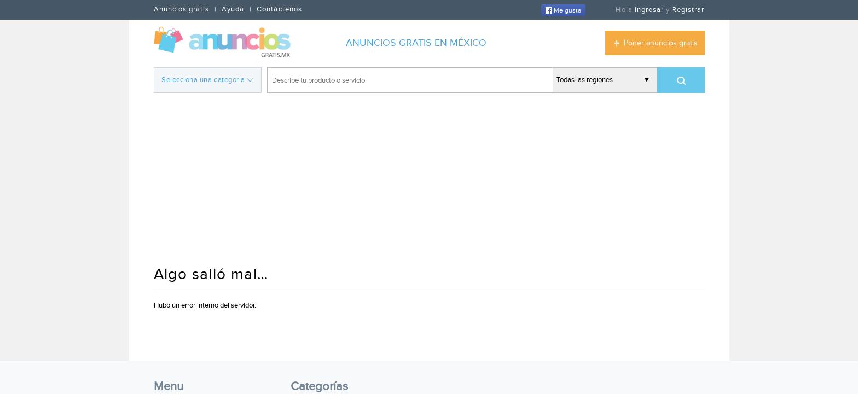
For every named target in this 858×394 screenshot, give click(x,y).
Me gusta (563, 10)
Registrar (688, 9)
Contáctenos (279, 9)
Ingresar (649, 9)
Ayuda (233, 9)
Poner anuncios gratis (661, 43)
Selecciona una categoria (207, 79)
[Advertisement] (429, 180)
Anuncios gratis (182, 9)
